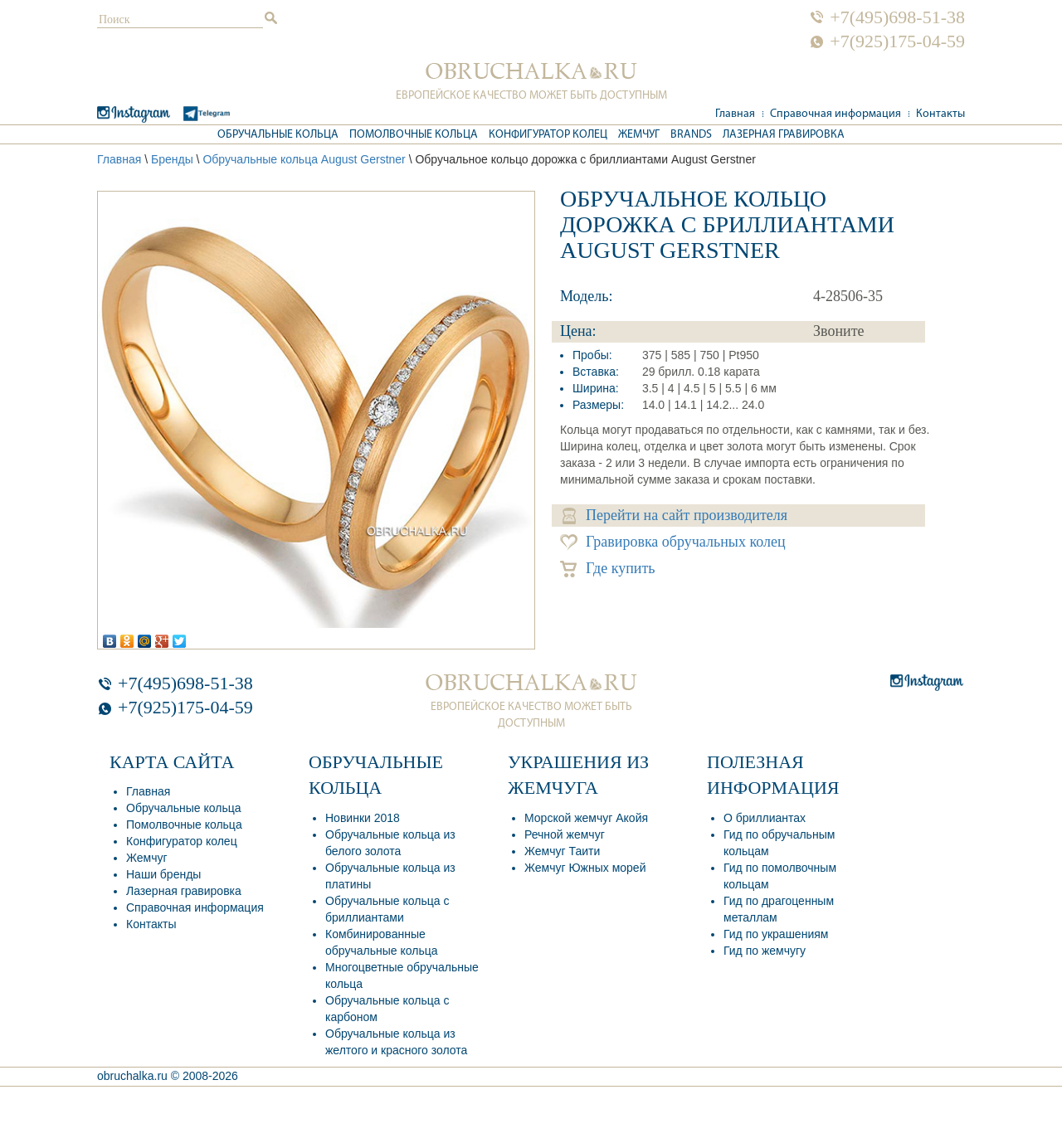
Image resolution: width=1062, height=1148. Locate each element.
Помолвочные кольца (413, 135)
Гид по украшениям (775, 934)
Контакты (940, 114)
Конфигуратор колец (548, 135)
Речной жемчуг (564, 834)
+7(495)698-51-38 (897, 17)
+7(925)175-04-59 (897, 41)
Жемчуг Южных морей (584, 867)
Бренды (172, 159)
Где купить (607, 568)
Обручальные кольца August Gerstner (303, 159)
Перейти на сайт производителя (675, 515)
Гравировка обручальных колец (673, 542)
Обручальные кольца (278, 135)
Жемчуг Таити (562, 851)
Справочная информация (835, 114)
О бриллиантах (764, 818)
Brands (691, 135)
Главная (735, 114)
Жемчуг (639, 135)
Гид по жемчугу (764, 950)
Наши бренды (163, 874)
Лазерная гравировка (784, 135)
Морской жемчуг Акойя (586, 818)
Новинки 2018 (362, 818)
